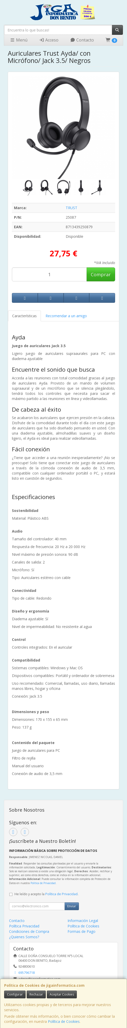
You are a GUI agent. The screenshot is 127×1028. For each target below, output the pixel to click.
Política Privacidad (24, 926)
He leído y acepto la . (46, 894)
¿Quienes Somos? (24, 936)
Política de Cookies (64, 1021)
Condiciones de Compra (29, 931)
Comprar (101, 274)
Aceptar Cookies (62, 994)
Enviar (71, 906)
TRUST (71, 207)
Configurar (15, 994)
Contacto (82, 40)
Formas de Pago (81, 931)
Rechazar (36, 994)
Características (24, 315)
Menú (18, 40)
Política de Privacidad (43, 883)
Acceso (48, 40)
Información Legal (83, 920)
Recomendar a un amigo (66, 315)
